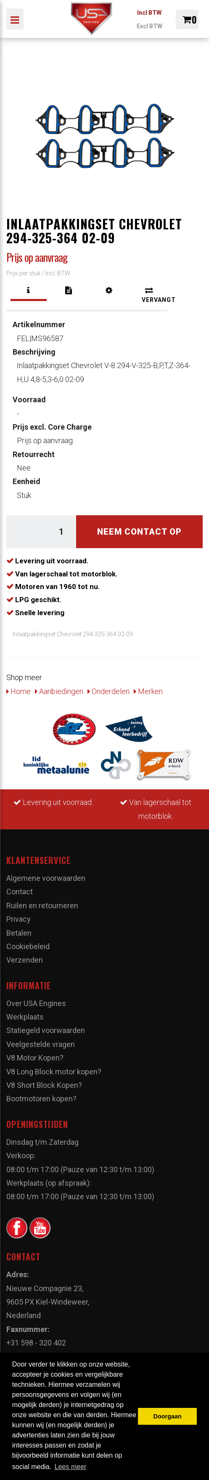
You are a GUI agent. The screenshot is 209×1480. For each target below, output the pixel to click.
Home (18, 691)
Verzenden (24, 959)
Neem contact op (139, 532)
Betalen (19, 932)
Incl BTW (149, 12)
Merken (148, 691)
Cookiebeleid (28, 946)
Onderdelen (108, 691)
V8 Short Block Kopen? (44, 1085)
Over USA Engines (36, 1003)
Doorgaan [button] (167, 1416)
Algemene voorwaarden (45, 878)
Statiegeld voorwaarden (45, 1030)
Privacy (18, 919)
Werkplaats (25, 1016)
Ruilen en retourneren (42, 905)
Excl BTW (149, 26)
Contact (19, 891)
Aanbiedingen (59, 691)
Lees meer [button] (71, 1466)
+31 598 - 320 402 (36, 1342)
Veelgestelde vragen (40, 1044)
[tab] (29, 290)
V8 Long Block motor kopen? (53, 1071)
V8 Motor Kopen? (34, 1057)
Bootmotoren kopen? (41, 1098)
